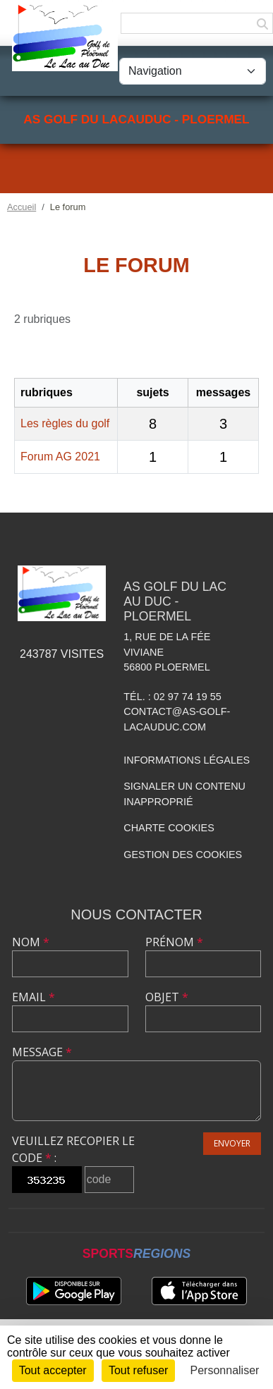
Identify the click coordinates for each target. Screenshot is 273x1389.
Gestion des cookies (182, 854)
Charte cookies (168, 827)
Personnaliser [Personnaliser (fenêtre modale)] (225, 1370)
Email (33, 997)
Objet (166, 997)
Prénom (174, 942)
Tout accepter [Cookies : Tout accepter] (53, 1370)
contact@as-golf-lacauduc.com (176, 719)
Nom (30, 942)
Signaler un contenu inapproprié (184, 794)
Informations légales (186, 760)
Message (42, 1052)
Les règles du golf (64, 423)
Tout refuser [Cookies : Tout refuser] (138, 1370)
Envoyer (232, 1143)
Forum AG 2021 (60, 457)
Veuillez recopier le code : (73, 1149)
